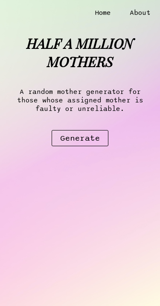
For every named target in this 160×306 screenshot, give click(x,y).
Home (103, 12)
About (140, 12)
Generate (80, 138)
